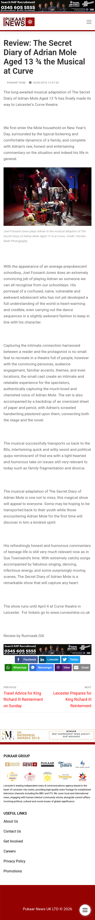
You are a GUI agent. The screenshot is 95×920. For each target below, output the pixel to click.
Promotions (13, 871)
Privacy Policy (14, 861)
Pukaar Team (14, 82)
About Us (11, 821)
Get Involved (13, 841)
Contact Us (12, 831)
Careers (10, 851)
